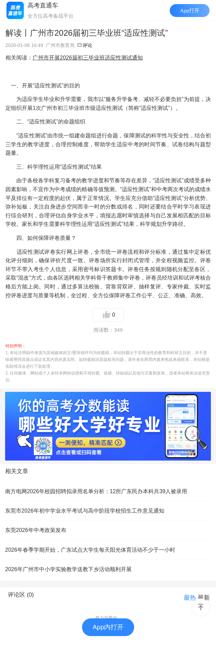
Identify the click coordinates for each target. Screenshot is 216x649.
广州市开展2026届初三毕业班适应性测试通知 (88, 58)
